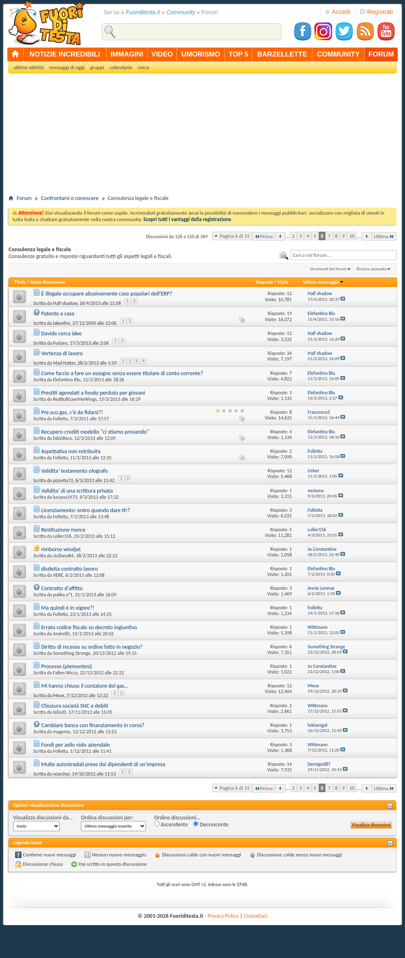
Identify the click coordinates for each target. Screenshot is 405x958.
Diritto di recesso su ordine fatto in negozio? (91, 646)
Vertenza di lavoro (62, 353)
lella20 (59, 712)
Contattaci (256, 915)
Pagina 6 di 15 (235, 236)
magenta (61, 731)
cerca (143, 67)
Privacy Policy (223, 915)
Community (180, 12)
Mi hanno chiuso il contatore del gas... (84, 685)
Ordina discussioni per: (107, 817)
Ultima (384, 236)
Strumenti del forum (328, 269)
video (162, 54)
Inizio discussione (47, 282)
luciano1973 (65, 497)
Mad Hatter (64, 363)
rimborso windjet (61, 549)
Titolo (20, 282)
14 (289, 764)
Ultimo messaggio (323, 282)
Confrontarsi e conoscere (69, 198)
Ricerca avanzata (372, 269)
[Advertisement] (202, 136)
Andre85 (61, 633)
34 (289, 353)
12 (289, 293)
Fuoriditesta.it (143, 12)
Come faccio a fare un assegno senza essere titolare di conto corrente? (122, 373)
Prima (263, 236)
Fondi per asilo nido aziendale (75, 744)
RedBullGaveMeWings (75, 399)
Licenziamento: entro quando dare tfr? (85, 510)
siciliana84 (63, 555)
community (338, 54)
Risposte (264, 282)
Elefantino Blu (66, 379)
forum (381, 54)
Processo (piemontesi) (66, 666)
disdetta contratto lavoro (69, 568)
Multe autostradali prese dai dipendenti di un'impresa (103, 764)
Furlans (60, 343)
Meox (58, 695)
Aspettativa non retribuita (70, 451)
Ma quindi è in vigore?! (67, 607)
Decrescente (210, 824)
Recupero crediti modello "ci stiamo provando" (95, 431)
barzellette (282, 54)
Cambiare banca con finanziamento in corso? (92, 725)
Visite (283, 282)
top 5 (238, 54)
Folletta (60, 418)
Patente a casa (57, 313)
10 (352, 236)
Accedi (337, 11)
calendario (121, 67)
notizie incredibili (64, 54)
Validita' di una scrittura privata (77, 490)
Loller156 (62, 536)
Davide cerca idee (61, 333)
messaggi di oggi (66, 67)
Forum (24, 198)
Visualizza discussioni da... (43, 817)
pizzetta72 (63, 480)
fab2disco (62, 438)
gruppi (97, 67)
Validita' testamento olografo (74, 470)
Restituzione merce (63, 529)
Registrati (376, 11)
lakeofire (61, 323)
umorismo (200, 54)
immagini (127, 54)
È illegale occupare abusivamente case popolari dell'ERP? (106, 293)
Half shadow (65, 303)
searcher (61, 774)
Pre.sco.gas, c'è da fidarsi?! (72, 412)
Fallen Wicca (65, 673)
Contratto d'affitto (62, 588)
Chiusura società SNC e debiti (74, 705)
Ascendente (171, 824)
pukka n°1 (62, 594)
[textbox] (343, 255)
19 (289, 313)
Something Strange (71, 653)
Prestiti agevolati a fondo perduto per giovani (93, 392)
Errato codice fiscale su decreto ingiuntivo (89, 627)
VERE (58, 575)
